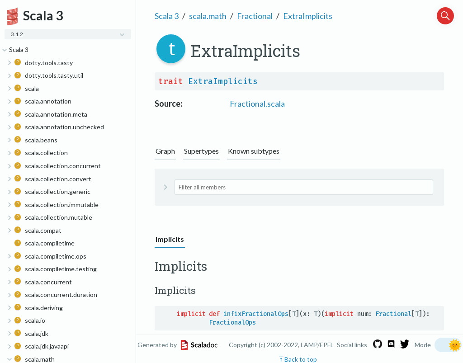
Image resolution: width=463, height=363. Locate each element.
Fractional (255, 16)
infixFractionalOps (255, 314)
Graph (165, 150)
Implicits (170, 239)
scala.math (208, 16)
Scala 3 (167, 16)
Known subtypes (253, 150)
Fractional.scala (257, 103)
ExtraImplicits (307, 16)
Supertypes (201, 150)
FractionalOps (232, 322)
